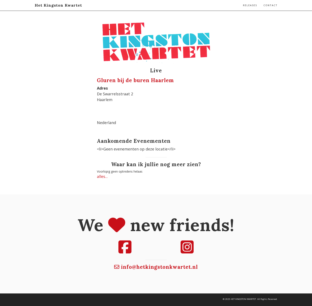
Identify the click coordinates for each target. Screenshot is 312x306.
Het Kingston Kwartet (58, 5)
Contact (270, 5)
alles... (102, 176)
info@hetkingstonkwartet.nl (156, 267)
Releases (250, 5)
